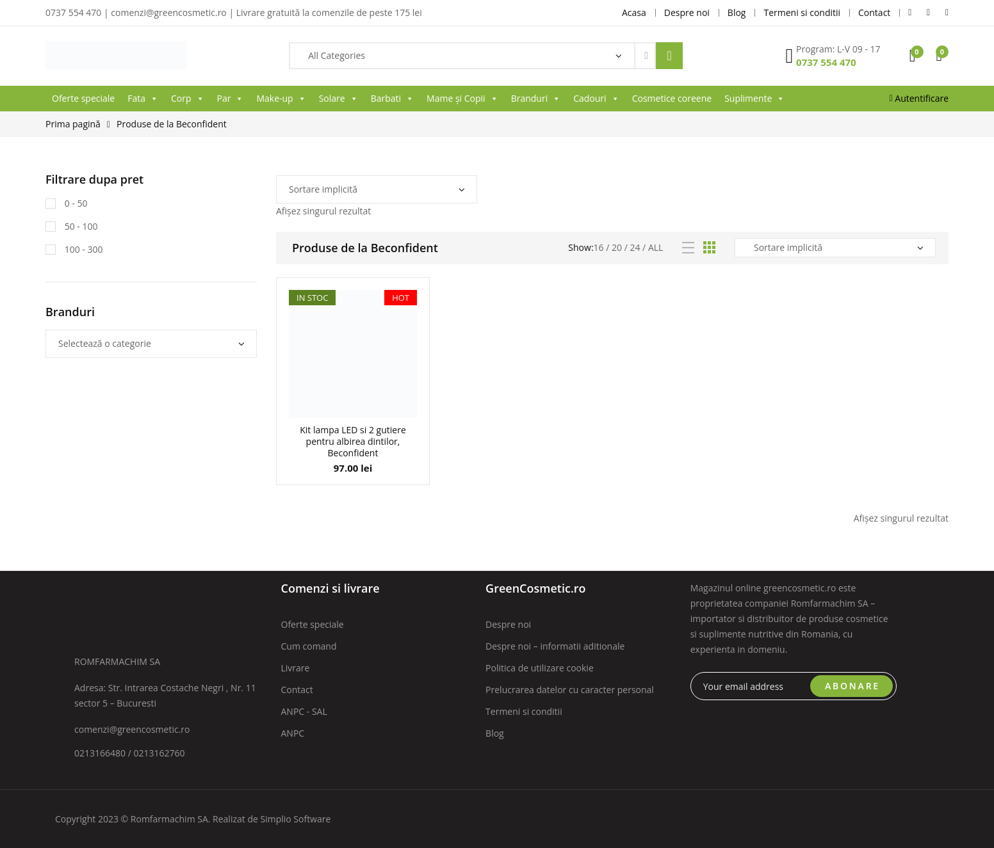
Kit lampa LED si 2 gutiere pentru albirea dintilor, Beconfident (353, 441)
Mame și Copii (462, 98)
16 (599, 247)
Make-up (281, 98)
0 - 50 (74, 203)
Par (230, 98)
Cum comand (309, 646)
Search (669, 55)
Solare (338, 98)
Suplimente (754, 98)
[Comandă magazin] (376, 189)
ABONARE (852, 686)
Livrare (295, 668)
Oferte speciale (83, 98)
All (655, 247)
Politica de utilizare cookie (539, 668)
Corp (187, 98)
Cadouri (596, 98)
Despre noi (508, 624)
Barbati (392, 98)
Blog (494, 733)
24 (635, 247)
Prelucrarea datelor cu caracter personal (569, 690)
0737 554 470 (826, 62)
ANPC (293, 733)
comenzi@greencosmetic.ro (132, 729)
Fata (142, 98)
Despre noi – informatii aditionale (554, 646)
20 (617, 247)
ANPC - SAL (304, 711)
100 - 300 (82, 249)
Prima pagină (73, 124)
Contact (297, 690)
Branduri (536, 98)
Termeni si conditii (523, 711)
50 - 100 (79, 226)
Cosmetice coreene (672, 98)
